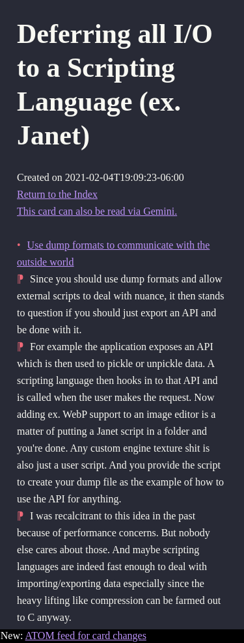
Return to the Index (57, 194)
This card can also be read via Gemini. (97, 211)
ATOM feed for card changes (85, 635)
